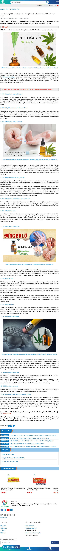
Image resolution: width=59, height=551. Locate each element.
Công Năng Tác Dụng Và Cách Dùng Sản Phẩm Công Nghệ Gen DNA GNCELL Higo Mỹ (28, 435)
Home (2, 9)
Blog (7, 9)
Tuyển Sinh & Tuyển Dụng (10, 461)
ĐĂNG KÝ (54, 543)
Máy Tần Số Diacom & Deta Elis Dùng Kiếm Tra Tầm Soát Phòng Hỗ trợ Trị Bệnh (27, 441)
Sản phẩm (3, 528)
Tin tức (2, 530)
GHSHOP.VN (3, 517)
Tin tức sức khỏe (14, 9)
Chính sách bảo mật (31, 528)
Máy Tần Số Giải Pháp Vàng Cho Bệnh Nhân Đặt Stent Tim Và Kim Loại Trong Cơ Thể (28, 446)
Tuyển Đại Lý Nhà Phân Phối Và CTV (13, 458)
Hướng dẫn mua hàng (31, 535)
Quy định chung (29, 525)
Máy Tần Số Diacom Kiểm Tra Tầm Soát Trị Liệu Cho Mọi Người (22, 443)
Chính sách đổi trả (30, 530)
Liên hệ (45, 5)
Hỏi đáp (51, 5)
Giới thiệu (39, 5)
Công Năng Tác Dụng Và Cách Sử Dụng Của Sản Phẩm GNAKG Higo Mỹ (24, 438)
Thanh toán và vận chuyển (32, 533)
